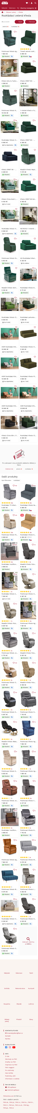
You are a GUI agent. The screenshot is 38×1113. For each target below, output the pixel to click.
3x (30, 49)
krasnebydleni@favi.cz (15, 1033)
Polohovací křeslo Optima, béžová (14, 682)
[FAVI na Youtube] (13, 1047)
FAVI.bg (26, 1105)
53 (16, 899)
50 (16, 604)
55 (16, 929)
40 (35, 545)
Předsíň (19, 1019)
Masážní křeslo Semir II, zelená (13, 288)
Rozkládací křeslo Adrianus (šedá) (14, 594)
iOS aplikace (11, 1087)
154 (35, 485)
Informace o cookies (12, 1079)
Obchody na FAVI (11, 1059)
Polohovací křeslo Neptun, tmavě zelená (16, 110)
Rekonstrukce (19, 988)
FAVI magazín (9, 1067)
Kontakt (8, 1036)
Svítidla (6, 988)
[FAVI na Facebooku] (6, 1047)
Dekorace (12, 8)
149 (16, 515)
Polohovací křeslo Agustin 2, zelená (14, 51)
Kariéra (7, 1039)
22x (31, 798)
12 (16, 633)
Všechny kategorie (27, 8)
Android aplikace (13, 1090)
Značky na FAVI (10, 1062)
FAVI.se (11, 1105)
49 (35, 692)
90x (12, 503)
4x (30, 650)
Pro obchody (9, 1070)
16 (16, 120)
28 (35, 751)
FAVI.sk (6, 1102)
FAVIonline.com (8, 1096)
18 (16, 781)
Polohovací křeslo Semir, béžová (13, 771)
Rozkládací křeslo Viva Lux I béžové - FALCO (18, 919)
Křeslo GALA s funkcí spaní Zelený (14, 81)
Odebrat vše (9, 469)
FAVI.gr (5, 1108)
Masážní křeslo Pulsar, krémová (13, 623)
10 (35, 32)
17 (16, 810)
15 (35, 899)
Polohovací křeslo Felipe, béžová (13, 535)
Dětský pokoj (7, 1020)
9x (11, 827)
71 (35, 574)
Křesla (21, 12)
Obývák (19, 1004)
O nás (7, 1056)
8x (30, 562)
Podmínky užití (10, 1076)
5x (11, 650)
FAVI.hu (24, 1102)
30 (35, 515)
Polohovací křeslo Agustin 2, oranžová (15, 860)
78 (35, 840)
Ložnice (31, 1004)
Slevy (31, 1019)
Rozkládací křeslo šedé (28, 505)
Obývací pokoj (11, 12)
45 (16, 574)
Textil (31, 973)
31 (16, 179)
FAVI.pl (12, 1102)
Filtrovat (32, 22)
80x (31, 503)
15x (30, 621)
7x (11, 621)
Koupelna (7, 1004)
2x (30, 739)
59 (16, 692)
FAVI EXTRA (9, 1073)
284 (16, 545)
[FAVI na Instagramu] (10, 1047)
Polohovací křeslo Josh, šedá (12, 653)
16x (12, 562)
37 (35, 633)
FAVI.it (5, 1105)
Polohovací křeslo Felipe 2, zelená (14, 258)
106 (16, 485)
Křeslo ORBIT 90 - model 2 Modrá (14, 169)
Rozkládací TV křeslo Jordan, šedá (14, 505)
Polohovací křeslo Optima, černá (13, 712)
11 (16, 32)
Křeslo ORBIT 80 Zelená (28, 199)
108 (16, 663)
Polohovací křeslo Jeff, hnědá (12, 801)
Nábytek (4, 8)
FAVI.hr (30, 1102)
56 (35, 604)
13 (35, 722)
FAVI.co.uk (19, 1105)
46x (31, 532)
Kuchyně (31, 988)
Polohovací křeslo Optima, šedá (13, 948)
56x (12, 532)
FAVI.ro (18, 1102)
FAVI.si (11, 1108)
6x (11, 680)
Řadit (20, 22)
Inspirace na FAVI (11, 1065)
